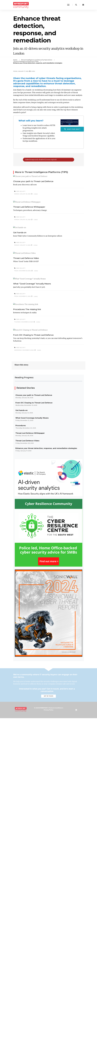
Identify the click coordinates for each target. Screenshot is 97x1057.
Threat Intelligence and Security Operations (36, 60)
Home (15, 60)
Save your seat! (72, 129)
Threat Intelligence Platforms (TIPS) (25, 61)
